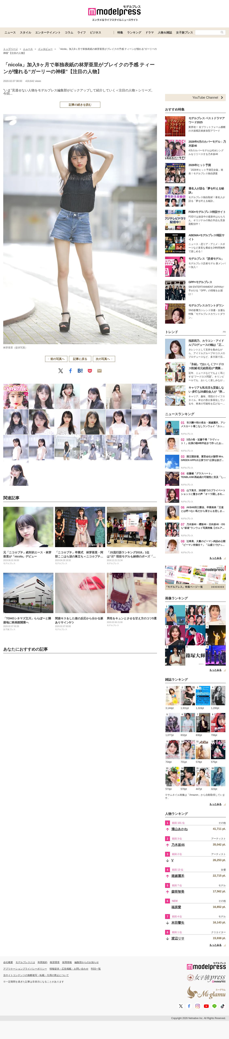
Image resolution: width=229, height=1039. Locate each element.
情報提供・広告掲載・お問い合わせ (69, 968)
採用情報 (67, 962)
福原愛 (176, 907)
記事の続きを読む (80, 104)
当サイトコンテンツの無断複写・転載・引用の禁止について (36, 975)
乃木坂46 (178, 845)
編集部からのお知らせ (86, 962)
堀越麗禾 (177, 876)
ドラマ (149, 32)
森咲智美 (177, 891)
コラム (69, 32)
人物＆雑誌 (165, 32)
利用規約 (42, 962)
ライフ (81, 32)
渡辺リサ (177, 938)
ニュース (10, 32)
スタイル (25, 32)
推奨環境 (54, 962)
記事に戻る (80, 359)
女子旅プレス (184, 32)
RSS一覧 (96, 968)
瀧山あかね (179, 829)
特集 (120, 32)
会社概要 (8, 962)
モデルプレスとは (25, 962)
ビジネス (95, 32)
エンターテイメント (48, 32)
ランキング (134, 32)
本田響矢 (177, 922)
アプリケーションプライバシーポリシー (25, 968)
